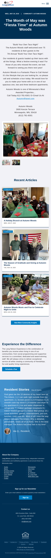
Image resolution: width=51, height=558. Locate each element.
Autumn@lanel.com (25, 99)
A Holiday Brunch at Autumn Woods (20, 221)
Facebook (44, 542)
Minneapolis (32, 467)
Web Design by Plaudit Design (25, 549)
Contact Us (13, 542)
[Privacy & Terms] (25, 538)
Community (8, 189)
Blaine (6, 469)
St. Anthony (31, 472)
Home (6, 542)
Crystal (6, 476)
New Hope (31, 469)
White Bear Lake (33, 476)
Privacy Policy (31, 552)
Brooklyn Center (9, 471)
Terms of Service (39, 552)
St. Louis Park (32, 474)
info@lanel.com (26, 521)
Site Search (34, 542)
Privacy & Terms (24, 542)
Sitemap (31, 544)
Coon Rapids (8, 474)
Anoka (6, 467)
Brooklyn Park (8, 472)
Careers (23, 544)
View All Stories (36, 390)
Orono (30, 471)
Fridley (6, 478)
